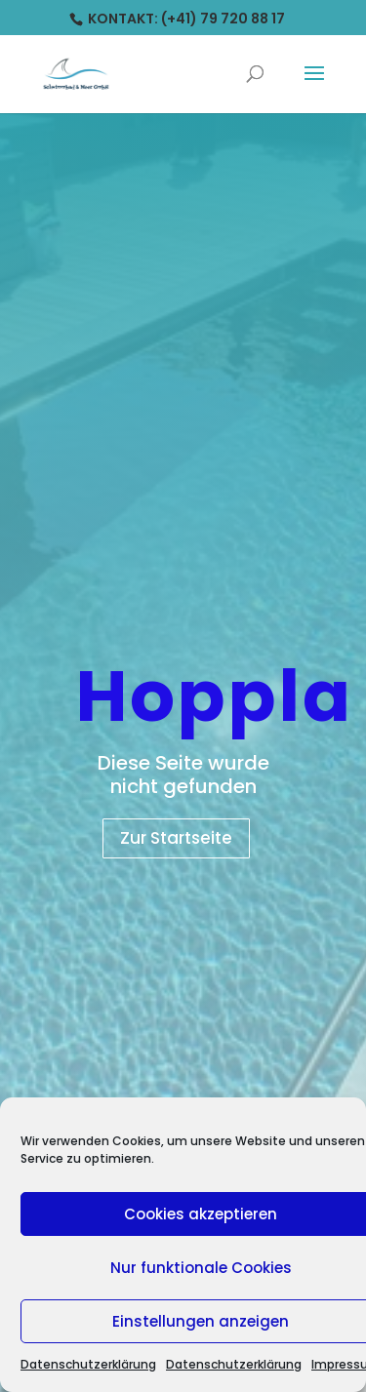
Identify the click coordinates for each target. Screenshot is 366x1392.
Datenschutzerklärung (88, 1364)
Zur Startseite (176, 838)
